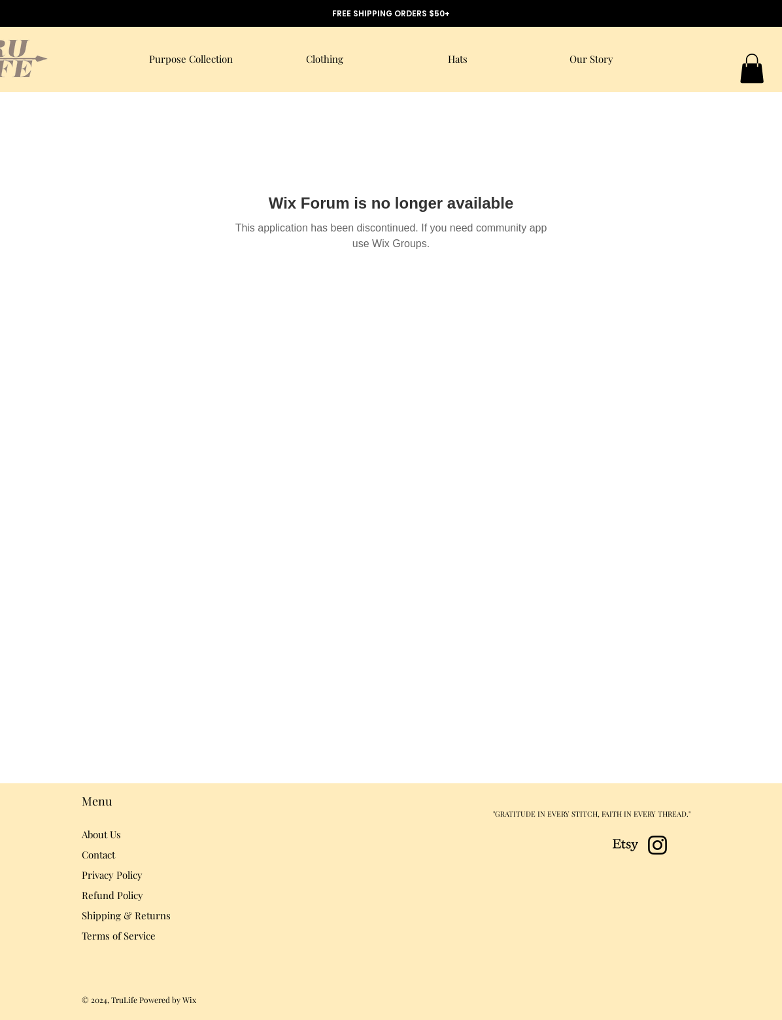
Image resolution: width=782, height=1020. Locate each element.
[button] (752, 68)
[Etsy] (625, 845)
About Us (101, 834)
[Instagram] (657, 845)
